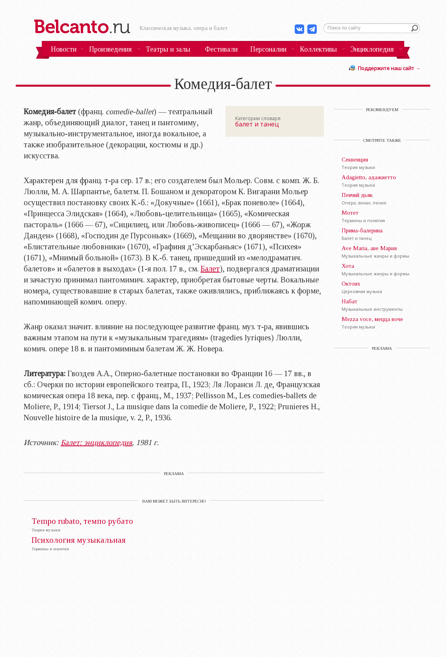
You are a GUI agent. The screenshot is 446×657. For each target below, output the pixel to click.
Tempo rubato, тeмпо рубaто (82, 521)
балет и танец (257, 124)
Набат (349, 301)
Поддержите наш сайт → (389, 68)
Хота (348, 266)
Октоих (351, 283)
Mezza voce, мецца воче (372, 319)
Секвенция (355, 159)
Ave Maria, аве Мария (369, 248)
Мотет (350, 213)
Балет (210, 268)
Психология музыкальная (79, 540)
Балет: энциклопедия (96, 442)
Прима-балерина (362, 230)
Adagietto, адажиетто (369, 177)
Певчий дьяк (357, 195)
